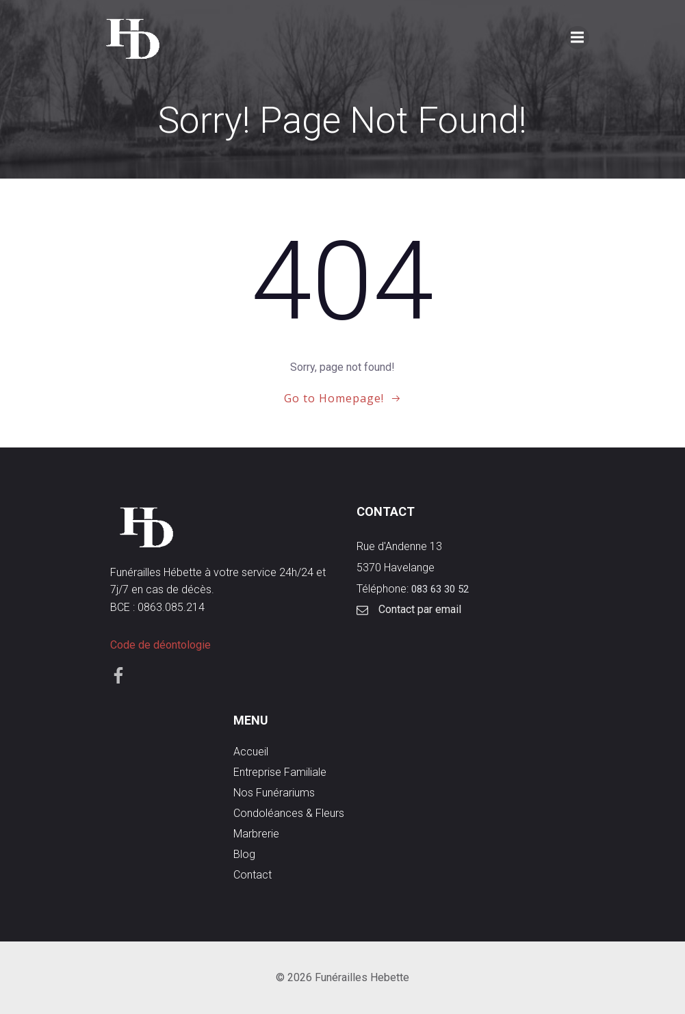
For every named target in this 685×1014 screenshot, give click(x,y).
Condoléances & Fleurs (288, 813)
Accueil (250, 751)
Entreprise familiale (279, 772)
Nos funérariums (274, 792)
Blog (244, 854)
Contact (252, 874)
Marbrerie (256, 833)
